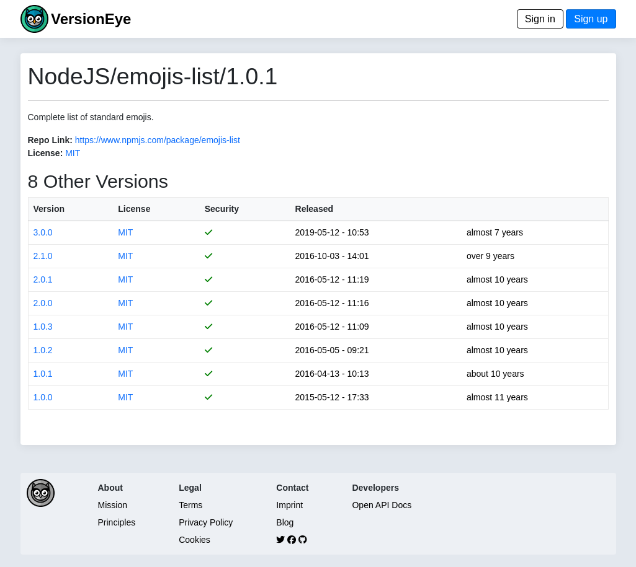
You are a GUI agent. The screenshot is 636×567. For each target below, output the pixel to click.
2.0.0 (43, 303)
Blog (284, 522)
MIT (72, 153)
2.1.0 (43, 256)
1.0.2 (43, 350)
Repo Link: (50, 140)
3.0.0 (43, 232)
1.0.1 (43, 374)
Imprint (289, 505)
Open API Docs (381, 505)
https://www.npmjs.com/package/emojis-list (157, 140)
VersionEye (91, 19)
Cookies (194, 540)
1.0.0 (43, 397)
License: (45, 153)
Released (314, 209)
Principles (117, 522)
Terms (190, 505)
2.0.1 (43, 279)
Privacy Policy (206, 522)
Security (222, 209)
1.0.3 (43, 327)
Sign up (590, 19)
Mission (112, 505)
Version (49, 209)
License (134, 209)
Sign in (540, 19)
